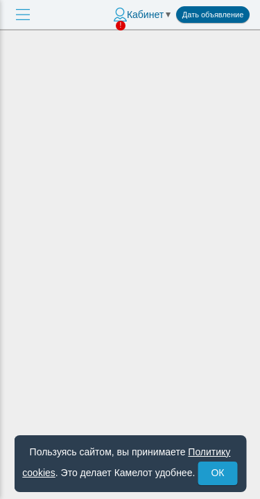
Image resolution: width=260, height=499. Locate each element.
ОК (217, 472)
